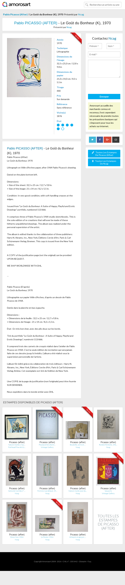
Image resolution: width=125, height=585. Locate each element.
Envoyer (104, 96)
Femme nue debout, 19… (47, 491)
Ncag (81, 14)
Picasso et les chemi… (47, 445)
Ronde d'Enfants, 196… (108, 445)
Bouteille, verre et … (78, 445)
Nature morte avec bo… (78, 491)
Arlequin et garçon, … (77, 537)
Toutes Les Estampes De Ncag (104, 162)
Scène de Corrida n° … (16, 491)
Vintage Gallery (47, 447)
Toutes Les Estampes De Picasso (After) (104, 153)
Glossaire (82, 561)
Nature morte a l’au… (16, 445)
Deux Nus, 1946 (16, 537)
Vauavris (108, 491)
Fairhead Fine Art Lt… (16, 447)
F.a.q (89, 561)
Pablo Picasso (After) (15, 14)
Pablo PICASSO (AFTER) (35, 23)
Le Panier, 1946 (47, 537)
